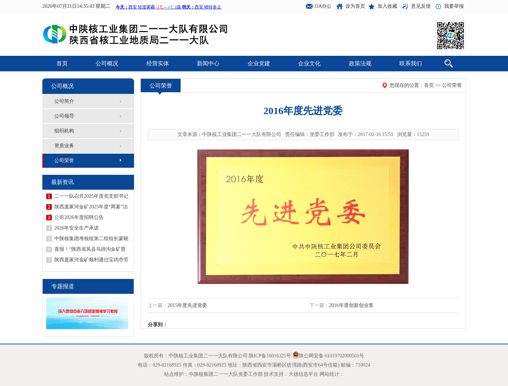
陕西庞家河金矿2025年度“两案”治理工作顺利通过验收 (91, 207)
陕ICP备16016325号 (270, 355)
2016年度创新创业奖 (351, 305)
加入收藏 (387, 6)
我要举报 (454, 6)
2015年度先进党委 (187, 305)
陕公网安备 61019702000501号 (331, 355)
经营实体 (157, 63)
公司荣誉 (64, 160)
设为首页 (355, 6)
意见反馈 (421, 6)
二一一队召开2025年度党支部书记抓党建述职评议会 (91, 196)
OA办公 (323, 6)
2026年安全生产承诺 (76, 228)
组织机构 (64, 130)
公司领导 (64, 116)
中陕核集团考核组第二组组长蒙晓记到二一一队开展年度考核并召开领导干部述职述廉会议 (91, 239)
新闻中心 (208, 63)
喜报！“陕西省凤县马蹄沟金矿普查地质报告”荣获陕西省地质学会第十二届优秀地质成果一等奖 (90, 249)
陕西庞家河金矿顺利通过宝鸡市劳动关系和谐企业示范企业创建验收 (91, 260)
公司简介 (64, 101)
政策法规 (360, 63)
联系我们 (410, 63)
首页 (62, 63)
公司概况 (107, 63)
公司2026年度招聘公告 (79, 217)
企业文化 (309, 63)
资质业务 (64, 145)
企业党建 (259, 63)
